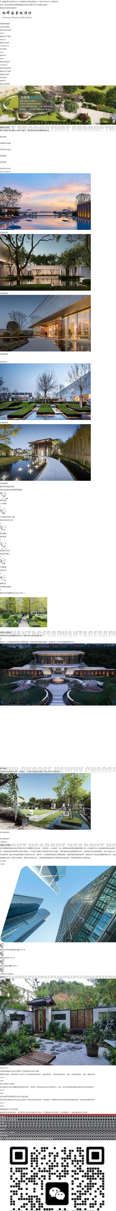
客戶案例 (3, 77)
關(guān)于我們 (5, 71)
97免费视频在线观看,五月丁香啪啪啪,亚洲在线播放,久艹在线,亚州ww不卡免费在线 (29, 1)
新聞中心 (3, 81)
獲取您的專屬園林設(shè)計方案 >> (12, 593)
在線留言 (13, 8)
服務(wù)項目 (4, 74)
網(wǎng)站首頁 (5, 68)
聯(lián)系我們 (5, 8)
